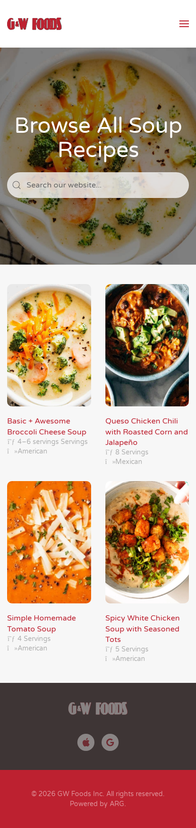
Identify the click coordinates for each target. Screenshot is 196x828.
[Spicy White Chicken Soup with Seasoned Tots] (147, 572)
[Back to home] (34, 24)
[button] (184, 24)
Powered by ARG (97, 804)
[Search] (98, 185)
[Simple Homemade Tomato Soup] (49, 572)
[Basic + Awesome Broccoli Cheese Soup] (49, 375)
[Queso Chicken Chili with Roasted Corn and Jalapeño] (147, 375)
